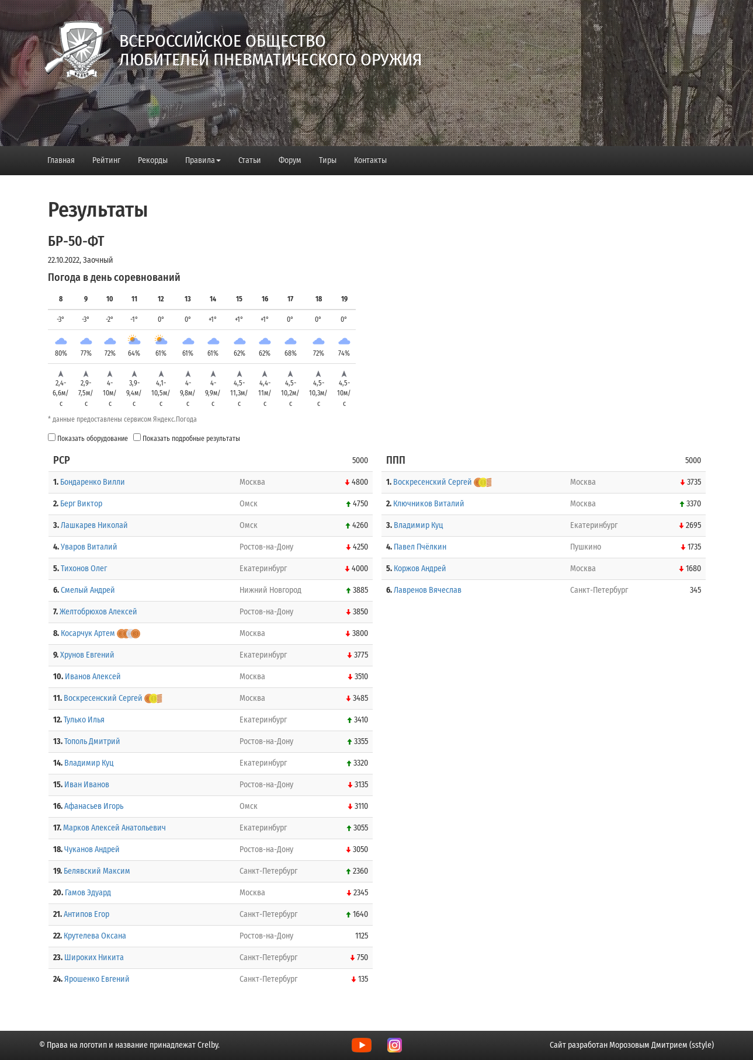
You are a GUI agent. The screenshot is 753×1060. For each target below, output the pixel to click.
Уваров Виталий (89, 547)
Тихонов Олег (84, 569)
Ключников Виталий (428, 504)
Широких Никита (94, 957)
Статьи (249, 160)
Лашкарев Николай (94, 525)
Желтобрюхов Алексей (98, 612)
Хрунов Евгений (87, 655)
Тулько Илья (84, 720)
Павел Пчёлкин (420, 547)
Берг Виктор (81, 504)
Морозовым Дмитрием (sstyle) (661, 1045)
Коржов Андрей (420, 569)
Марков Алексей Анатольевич (114, 828)
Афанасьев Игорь (93, 806)
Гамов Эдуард (88, 893)
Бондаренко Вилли (92, 482)
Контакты (370, 160)
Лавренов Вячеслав (427, 590)
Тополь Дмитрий (92, 741)
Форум (290, 160)
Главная (61, 160)
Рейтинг (106, 160)
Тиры (327, 160)
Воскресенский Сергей (103, 698)
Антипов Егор (86, 914)
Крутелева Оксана (95, 936)
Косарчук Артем (88, 633)
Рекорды (153, 160)
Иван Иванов (86, 785)
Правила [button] (203, 160)
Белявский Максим (97, 871)
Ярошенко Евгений (97, 979)
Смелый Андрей (88, 590)
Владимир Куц (88, 763)
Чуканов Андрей (92, 849)
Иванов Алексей (93, 677)
